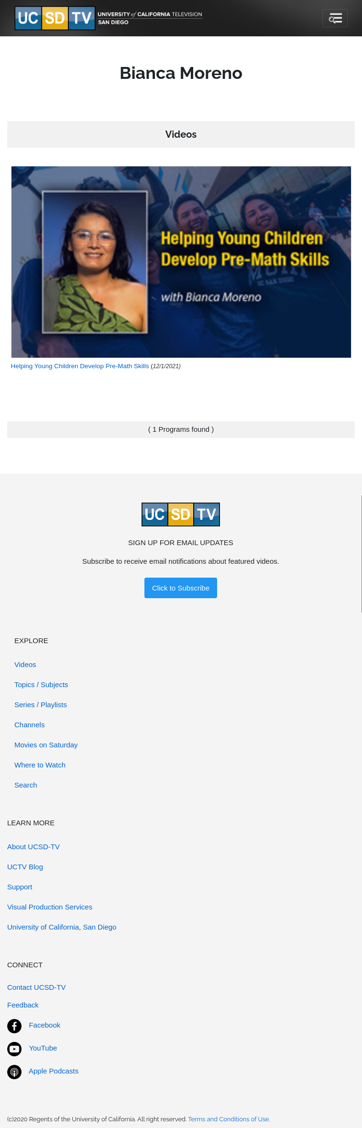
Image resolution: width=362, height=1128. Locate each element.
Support (20, 887)
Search (25, 785)
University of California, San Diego (61, 927)
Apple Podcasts (53, 1071)
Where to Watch (40, 765)
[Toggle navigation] (335, 18)
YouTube (43, 1048)
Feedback (23, 1005)
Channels (29, 725)
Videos (25, 664)
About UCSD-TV (33, 847)
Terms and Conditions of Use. (229, 1119)
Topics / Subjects (41, 684)
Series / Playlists (40, 705)
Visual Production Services (49, 907)
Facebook (44, 1025)
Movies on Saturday (46, 745)
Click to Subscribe (180, 588)
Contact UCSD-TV (36, 987)
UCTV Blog (25, 867)
